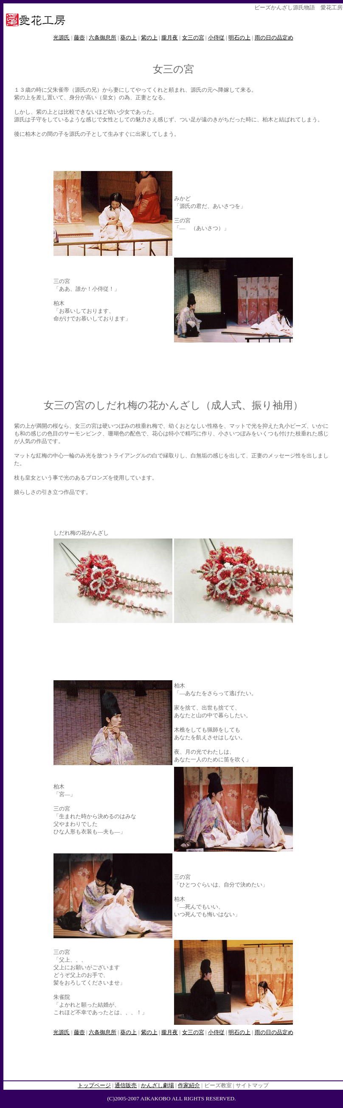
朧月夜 (169, 37)
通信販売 (126, 1085)
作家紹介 (189, 1085)
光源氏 (61, 37)
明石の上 (239, 37)
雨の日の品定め (274, 37)
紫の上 (149, 37)
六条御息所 (102, 37)
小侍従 (216, 37)
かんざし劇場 (157, 1085)
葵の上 (128, 37)
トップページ (94, 1085)
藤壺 (79, 37)
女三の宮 (193, 37)
